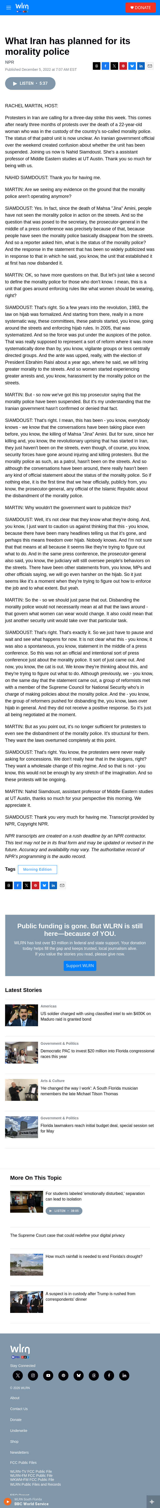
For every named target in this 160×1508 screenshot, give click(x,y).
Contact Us (19, 1409)
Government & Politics (60, 1043)
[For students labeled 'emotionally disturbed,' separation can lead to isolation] (26, 1202)
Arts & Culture (53, 1081)
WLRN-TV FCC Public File (31, 1471)
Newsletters (19, 1452)
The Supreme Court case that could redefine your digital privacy (67, 1235)
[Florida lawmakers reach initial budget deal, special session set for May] (21, 1127)
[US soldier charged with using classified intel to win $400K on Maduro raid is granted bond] (21, 1015)
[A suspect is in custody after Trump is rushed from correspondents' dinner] (26, 1302)
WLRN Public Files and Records (35, 1484)
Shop (14, 1442)
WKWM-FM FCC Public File (32, 1480)
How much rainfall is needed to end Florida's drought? (94, 1256)
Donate (16, 1420)
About (15, 1398)
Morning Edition (37, 869)
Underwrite (18, 1431)
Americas (49, 1006)
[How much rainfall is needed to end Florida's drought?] (26, 1265)
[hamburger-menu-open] (8, 8)
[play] (8, 1501)
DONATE (143, 7)
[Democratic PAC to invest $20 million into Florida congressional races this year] (21, 1053)
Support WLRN (80, 965)
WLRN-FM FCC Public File (31, 1476)
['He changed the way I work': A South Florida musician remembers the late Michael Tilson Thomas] (21, 1090)
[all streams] (153, 1501)
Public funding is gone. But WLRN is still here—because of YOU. (80, 929)
